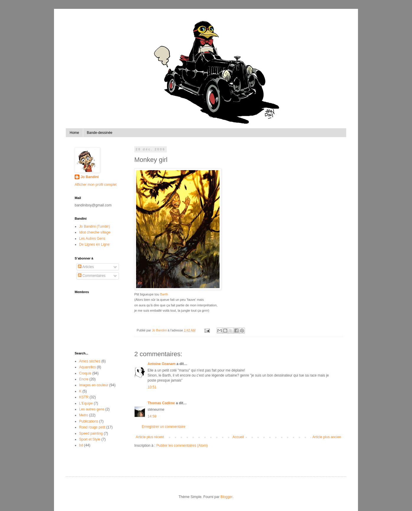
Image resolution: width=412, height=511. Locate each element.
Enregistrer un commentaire (163, 427)
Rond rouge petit (92, 427)
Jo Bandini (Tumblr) (94, 226)
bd (81, 445)
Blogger (226, 497)
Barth (164, 294)
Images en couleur (93, 385)
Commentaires (91, 276)
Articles (86, 267)
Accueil (238, 437)
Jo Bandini (90, 177)
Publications (88, 421)
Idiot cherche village (94, 232)
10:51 (152, 387)
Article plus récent (150, 437)
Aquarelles (87, 367)
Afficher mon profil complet (96, 185)
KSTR (84, 397)
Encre (83, 379)
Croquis (85, 373)
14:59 (152, 416)
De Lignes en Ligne (94, 244)
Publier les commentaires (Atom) (182, 445)
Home (74, 133)
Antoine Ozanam (162, 364)
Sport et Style (89, 439)
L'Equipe (86, 403)
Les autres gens (91, 409)
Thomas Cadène (161, 403)
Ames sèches (89, 361)
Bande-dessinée (99, 133)
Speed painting (91, 433)
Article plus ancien (327, 437)
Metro (83, 415)
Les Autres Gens (92, 238)
